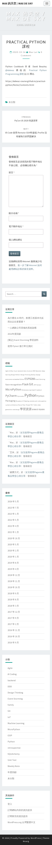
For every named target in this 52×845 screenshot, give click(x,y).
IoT (9, 717)
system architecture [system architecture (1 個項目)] (11, 405)
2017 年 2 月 (13, 624)
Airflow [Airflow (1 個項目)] (11, 371)
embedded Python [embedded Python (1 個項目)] (18, 379)
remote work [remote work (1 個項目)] (34, 401)
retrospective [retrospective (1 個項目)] (42, 401)
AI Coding (12, 674)
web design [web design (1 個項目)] (16, 409)
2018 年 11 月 (14, 581)
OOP (10, 735)
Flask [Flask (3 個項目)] (25, 384)
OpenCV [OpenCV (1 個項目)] (34, 390)
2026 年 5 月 (13, 501)
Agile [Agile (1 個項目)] (6, 371)
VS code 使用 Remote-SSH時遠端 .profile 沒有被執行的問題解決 (26, 133)
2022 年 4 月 (13, 526)
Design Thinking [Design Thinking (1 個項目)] (26, 375)
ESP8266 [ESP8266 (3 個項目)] (30, 379)
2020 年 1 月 (13, 556)
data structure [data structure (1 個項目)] (27, 371)
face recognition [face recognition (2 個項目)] (13, 384)
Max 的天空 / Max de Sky (17, 3)
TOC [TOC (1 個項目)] (32, 405)
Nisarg (26, 841)
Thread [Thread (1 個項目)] (28, 405)
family (11, 704)
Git (9, 710)
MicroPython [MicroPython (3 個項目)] (13, 389)
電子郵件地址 (16, 226)
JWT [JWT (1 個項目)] (35, 385)
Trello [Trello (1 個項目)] (35, 405)
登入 (10, 804)
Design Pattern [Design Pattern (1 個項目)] (15, 375)
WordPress (36, 838)
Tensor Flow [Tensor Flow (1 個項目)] (21, 405)
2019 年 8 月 (13, 562)
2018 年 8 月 (13, 599)
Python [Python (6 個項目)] (30, 395)
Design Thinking (15, 692)
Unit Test (12, 760)
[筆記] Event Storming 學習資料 (23, 340)
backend (12, 680)
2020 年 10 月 (14, 538)
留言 (12, 172)
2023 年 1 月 (13, 513)
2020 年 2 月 (13, 550)
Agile (10, 668)
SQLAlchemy (14, 753)
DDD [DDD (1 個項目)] (34, 371)
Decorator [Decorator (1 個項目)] (38, 371)
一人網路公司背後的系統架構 (22, 327)
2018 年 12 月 (14, 575)
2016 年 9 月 (13, 642)
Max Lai (33, 52)
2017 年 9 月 (13, 618)
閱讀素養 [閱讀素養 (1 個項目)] (42, 409)
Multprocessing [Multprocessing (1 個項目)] (26, 390)
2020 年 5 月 (13, 544)
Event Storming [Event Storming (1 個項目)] (40, 379)
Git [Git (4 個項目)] (31, 384)
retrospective (14, 747)
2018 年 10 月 (14, 587)
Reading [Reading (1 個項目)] (26, 401)
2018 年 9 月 (13, 593)
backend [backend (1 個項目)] (20, 371)
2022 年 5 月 (13, 519)
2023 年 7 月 (13, 507)
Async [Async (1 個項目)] (15, 371)
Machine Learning (16, 723)
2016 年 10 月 (14, 636)
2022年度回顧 (14, 333)
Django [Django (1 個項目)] (38, 375)
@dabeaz (9, 70)
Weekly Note (14, 766)
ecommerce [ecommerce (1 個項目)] (8, 379)
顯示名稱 (14, 213)
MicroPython (14, 729)
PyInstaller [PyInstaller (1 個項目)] (20, 396)
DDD (10, 686)
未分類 (12, 102)
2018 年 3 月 (13, 605)
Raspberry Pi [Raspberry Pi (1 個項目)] (20, 401)
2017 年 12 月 (14, 611)
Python (11, 741)
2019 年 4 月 (13, 569)
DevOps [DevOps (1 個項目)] (33, 375)
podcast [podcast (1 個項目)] (39, 390)
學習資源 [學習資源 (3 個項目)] (26, 409)
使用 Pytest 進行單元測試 (20, 346)
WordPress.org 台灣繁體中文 (21, 822)
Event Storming (15, 698)
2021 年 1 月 (13, 532)
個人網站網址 (15, 239)
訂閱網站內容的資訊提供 (20, 810)
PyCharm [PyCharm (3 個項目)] (11, 396)
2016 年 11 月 (14, 630)
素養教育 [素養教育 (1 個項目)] (35, 409)
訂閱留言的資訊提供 (18, 816)
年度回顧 (12, 772)
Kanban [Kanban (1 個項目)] (38, 385)
